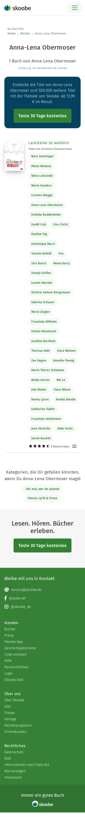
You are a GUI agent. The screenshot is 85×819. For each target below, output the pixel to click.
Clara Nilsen (62, 389)
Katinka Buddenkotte (46, 214)
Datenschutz (13, 752)
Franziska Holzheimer (46, 419)
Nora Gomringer (42, 156)
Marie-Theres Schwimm (47, 370)
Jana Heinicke (40, 428)
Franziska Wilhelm (44, 322)
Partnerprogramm (18, 725)
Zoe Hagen (38, 360)
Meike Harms (40, 380)
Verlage (10, 719)
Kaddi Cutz (38, 224)
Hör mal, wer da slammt (42, 489)
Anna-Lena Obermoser (47, 205)
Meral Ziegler (40, 312)
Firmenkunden (15, 732)
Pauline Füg (39, 234)
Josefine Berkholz (43, 341)
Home (11, 33)
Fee (61, 253)
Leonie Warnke (41, 283)
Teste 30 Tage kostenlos (42, 115)
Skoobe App (13, 642)
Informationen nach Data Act (26, 765)
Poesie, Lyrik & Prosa (42, 498)
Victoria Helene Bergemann (50, 292)
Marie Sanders (41, 185)
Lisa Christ (60, 224)
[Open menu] (75, 8)
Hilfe (8, 661)
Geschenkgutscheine (20, 648)
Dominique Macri (43, 244)
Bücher (25, 33)
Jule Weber (39, 389)
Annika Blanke (66, 399)
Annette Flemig (63, 360)
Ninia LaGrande (42, 176)
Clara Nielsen (66, 351)
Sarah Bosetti (40, 438)
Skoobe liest (13, 680)
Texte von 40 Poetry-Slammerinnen (50, 149)
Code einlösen (15, 654)
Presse (9, 713)
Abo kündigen (14, 771)
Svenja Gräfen (41, 273)
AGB (7, 758)
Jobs (7, 706)
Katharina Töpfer (43, 409)
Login (8, 673)
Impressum (13, 777)
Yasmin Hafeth (41, 253)
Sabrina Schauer (43, 302)
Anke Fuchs (65, 428)
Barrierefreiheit (16, 667)
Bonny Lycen (40, 399)
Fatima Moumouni (43, 331)
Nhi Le (61, 380)
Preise (9, 635)
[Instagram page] (42, 606)
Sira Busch (38, 263)
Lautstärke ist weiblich (48, 142)
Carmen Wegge (42, 195)
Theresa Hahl (40, 351)
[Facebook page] (42, 598)
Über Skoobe (14, 700)
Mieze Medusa (41, 166)
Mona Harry (61, 263)
